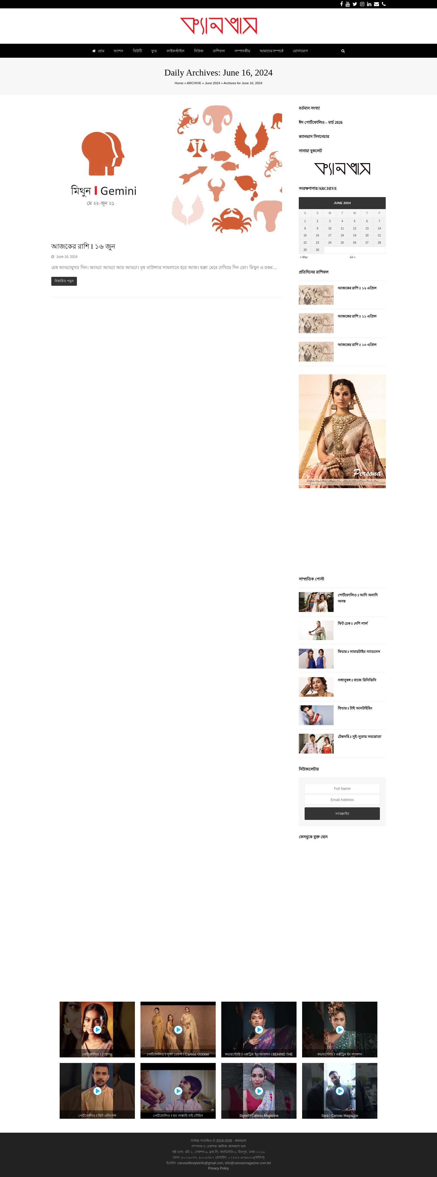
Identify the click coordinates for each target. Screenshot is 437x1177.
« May (304, 257)
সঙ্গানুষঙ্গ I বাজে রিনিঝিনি (357, 680)
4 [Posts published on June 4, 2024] (342, 221)
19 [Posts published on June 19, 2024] (354, 235)
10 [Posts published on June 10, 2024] (329, 228)
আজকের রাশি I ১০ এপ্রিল (357, 345)
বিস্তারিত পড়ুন (64, 281)
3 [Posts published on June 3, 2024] (330, 221)
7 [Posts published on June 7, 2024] (379, 221)
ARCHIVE (194, 83)
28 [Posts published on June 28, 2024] (379, 242)
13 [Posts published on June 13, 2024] (366, 228)
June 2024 (212, 83)
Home (179, 83)
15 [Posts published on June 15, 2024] (305, 235)
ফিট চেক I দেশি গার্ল (353, 623)
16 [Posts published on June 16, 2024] (317, 235)
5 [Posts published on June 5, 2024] (355, 221)
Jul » (352, 257)
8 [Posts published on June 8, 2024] (305, 228)
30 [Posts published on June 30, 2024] (317, 249)
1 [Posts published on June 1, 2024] (305, 221)
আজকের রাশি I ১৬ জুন (83, 246)
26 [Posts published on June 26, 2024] (354, 242)
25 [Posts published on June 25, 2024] (342, 242)
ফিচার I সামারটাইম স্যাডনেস (359, 652)
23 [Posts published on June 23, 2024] (317, 242)
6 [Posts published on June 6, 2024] (367, 221)
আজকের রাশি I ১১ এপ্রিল (357, 316)
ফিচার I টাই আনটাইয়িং (355, 708)
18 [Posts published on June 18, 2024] (342, 235)
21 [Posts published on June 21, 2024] (379, 235)
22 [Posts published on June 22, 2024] (305, 242)
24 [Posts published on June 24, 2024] (329, 242)
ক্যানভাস (240, 1141)
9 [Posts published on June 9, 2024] (317, 228)
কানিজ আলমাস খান (232, 1146)
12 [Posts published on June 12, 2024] (354, 228)
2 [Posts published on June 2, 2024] (317, 221)
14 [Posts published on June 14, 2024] (379, 228)
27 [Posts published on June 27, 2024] (366, 242)
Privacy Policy (218, 1168)
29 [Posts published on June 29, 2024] (305, 249)
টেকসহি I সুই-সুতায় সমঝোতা (359, 737)
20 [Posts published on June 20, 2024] (366, 235)
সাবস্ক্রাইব (342, 814)
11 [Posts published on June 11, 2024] (342, 228)
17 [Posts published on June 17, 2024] (329, 235)
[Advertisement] (342, 533)
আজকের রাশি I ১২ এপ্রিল (357, 288)
